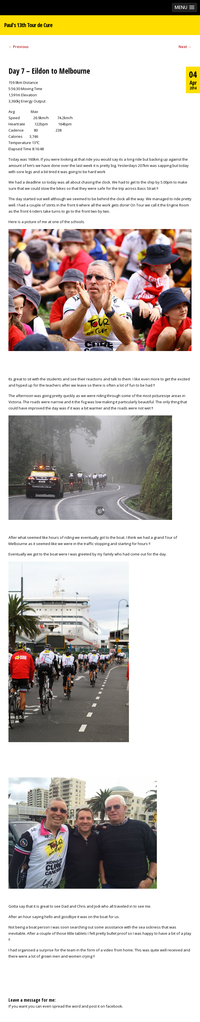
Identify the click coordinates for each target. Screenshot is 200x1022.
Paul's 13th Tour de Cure (28, 25)
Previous (18, 46)
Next (185, 46)
